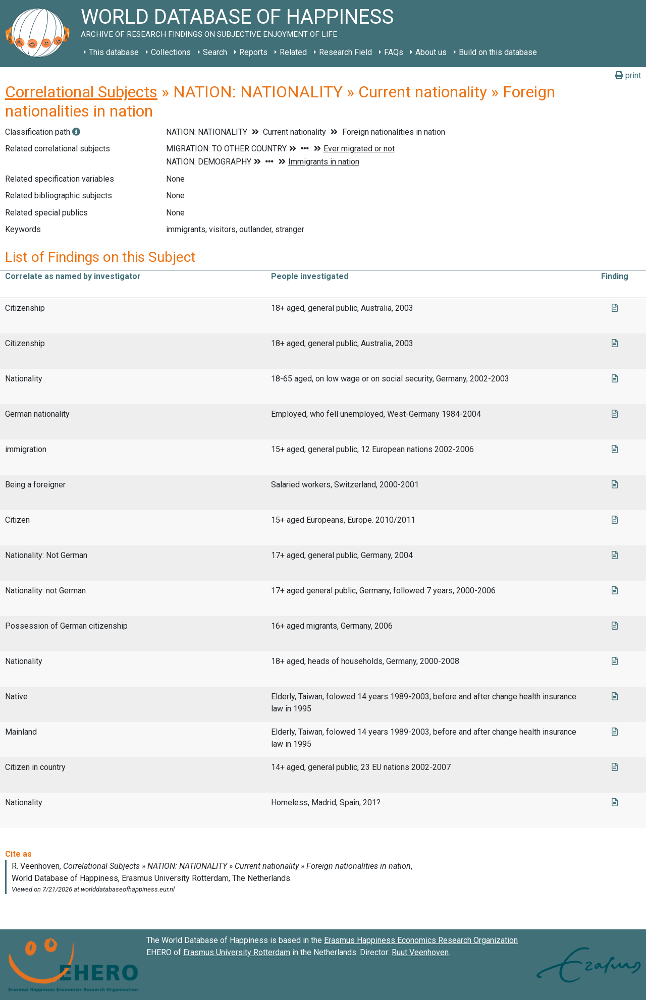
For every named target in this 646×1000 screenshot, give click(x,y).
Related (293, 52)
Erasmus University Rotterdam (236, 952)
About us (431, 52)
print (628, 75)
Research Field (345, 52)
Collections (171, 52)
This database (114, 52)
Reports (253, 52)
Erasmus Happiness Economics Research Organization (421, 940)
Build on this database (498, 52)
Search (215, 52)
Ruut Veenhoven (420, 952)
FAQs (393, 52)
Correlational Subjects (81, 91)
